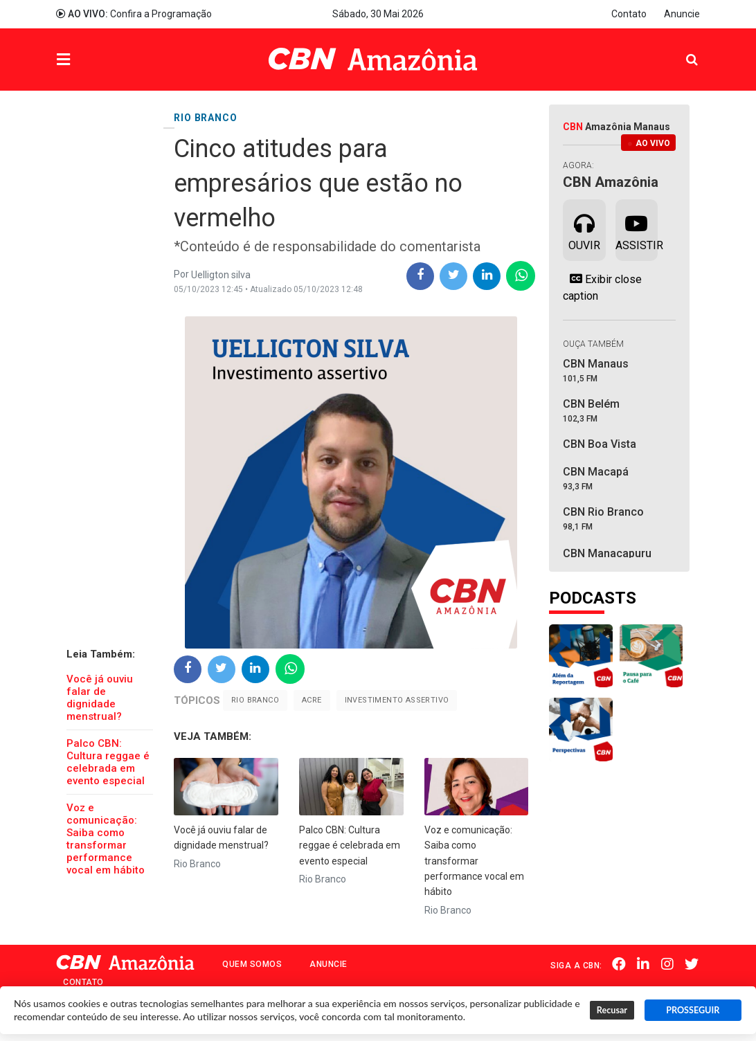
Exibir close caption (602, 287)
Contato (629, 13)
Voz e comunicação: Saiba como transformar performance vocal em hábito (105, 839)
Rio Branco (255, 700)
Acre (312, 700)
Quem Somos (252, 964)
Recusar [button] (612, 1010)
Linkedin (646, 964)
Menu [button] (91, 61)
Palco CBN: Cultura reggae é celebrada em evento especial (108, 762)
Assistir (636, 229)
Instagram (669, 964)
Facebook (623, 964)
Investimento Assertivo (397, 700)
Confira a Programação (134, 13)
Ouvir (584, 229)
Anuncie (682, 13)
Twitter (693, 964)
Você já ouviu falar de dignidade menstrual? (99, 698)
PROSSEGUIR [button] (692, 1010)
